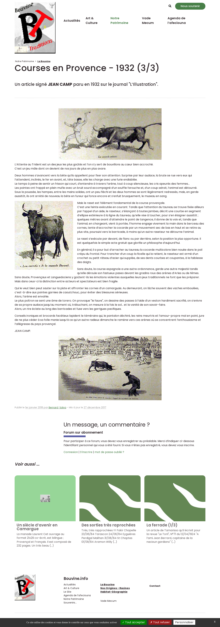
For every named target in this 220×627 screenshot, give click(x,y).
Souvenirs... (70, 602)
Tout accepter (133, 622)
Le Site (67, 591)
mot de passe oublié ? (109, 452)
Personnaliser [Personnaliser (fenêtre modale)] (184, 622)
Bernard (53, 407)
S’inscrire (86, 452)
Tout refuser (160, 622)
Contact (154, 586)
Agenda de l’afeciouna (177, 20)
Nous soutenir (190, 6)
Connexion (71, 452)
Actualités (72, 20)
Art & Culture (91, 20)
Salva (62, 407)
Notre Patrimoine (119, 20)
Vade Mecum (148, 20)
